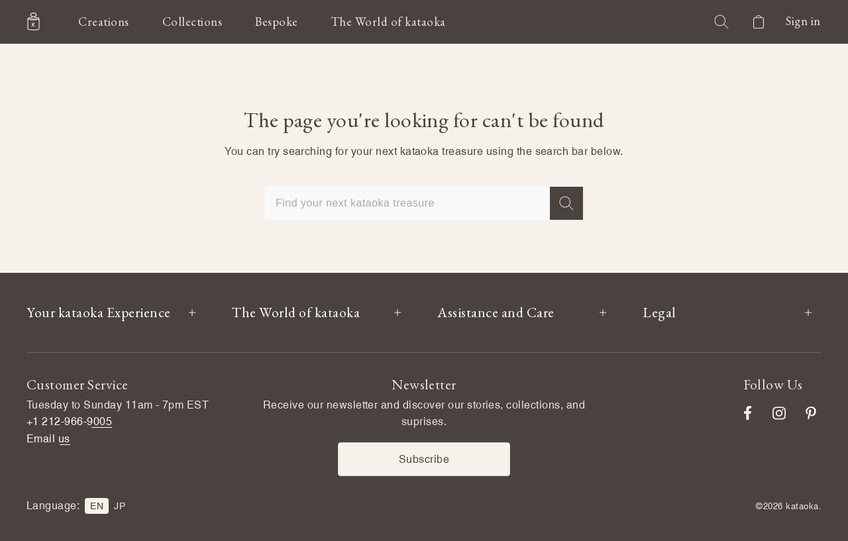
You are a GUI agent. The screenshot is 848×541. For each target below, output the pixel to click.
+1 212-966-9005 (69, 421)
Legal (659, 312)
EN (96, 506)
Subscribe (424, 459)
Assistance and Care (496, 312)
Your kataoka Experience (98, 312)
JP (119, 506)
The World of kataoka (296, 312)
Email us (48, 438)
